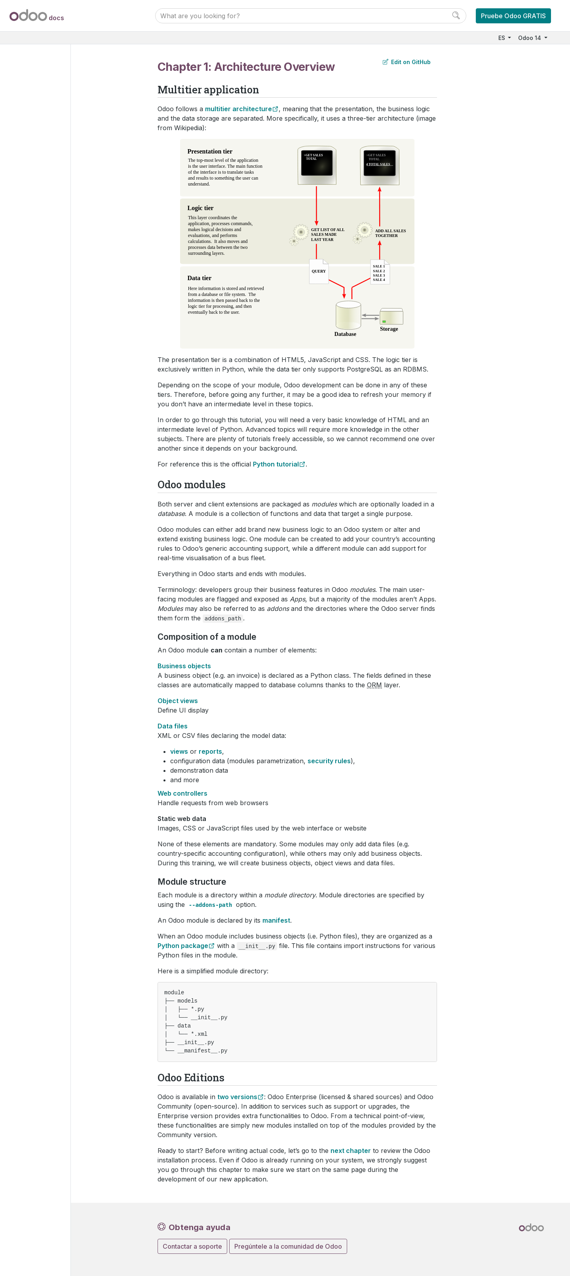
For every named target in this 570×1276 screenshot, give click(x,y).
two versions (237, 1097)
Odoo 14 (530, 37)
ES (502, 37)
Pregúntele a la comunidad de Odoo (288, 1246)
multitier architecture (238, 109)
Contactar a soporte (192, 1246)
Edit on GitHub (407, 62)
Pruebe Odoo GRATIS (513, 16)
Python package (183, 946)
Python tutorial (276, 464)
